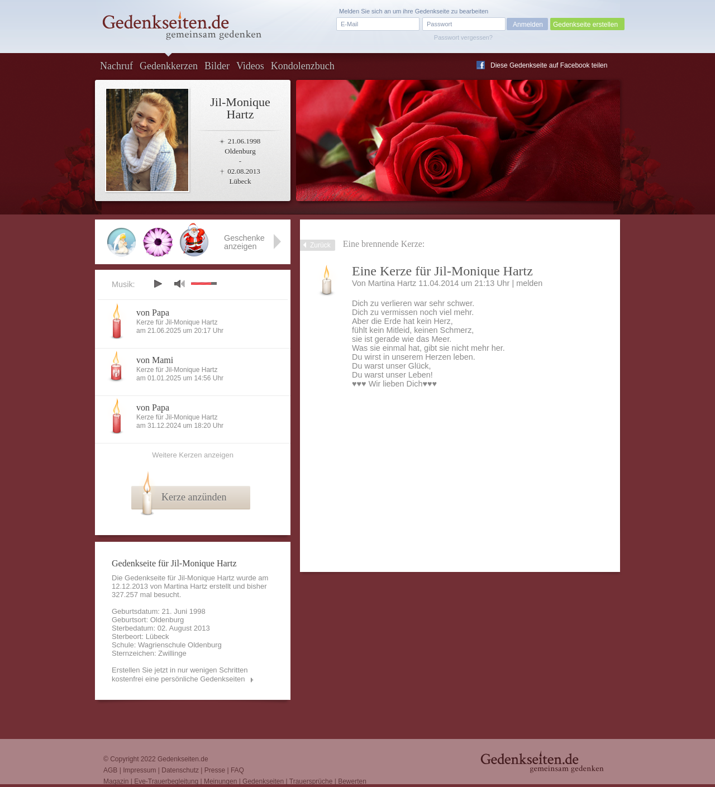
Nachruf (116, 65)
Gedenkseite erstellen (585, 24)
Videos (250, 65)
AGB (110, 770)
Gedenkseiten (263, 781)
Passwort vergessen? (463, 37)
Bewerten (352, 781)
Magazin (115, 781)
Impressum (139, 770)
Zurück (320, 245)
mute (179, 283)
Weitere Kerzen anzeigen (192, 455)
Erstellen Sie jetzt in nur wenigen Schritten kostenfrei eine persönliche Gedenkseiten (180, 674)
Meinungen (220, 781)
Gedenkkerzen (169, 65)
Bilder (217, 65)
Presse (214, 770)
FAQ (237, 770)
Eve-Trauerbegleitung (166, 781)
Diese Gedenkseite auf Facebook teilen (548, 65)
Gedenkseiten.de (183, 759)
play (157, 284)
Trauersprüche (311, 781)
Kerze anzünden (193, 497)
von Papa (152, 312)
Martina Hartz (392, 283)
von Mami (154, 360)
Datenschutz (180, 770)
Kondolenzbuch (303, 65)
